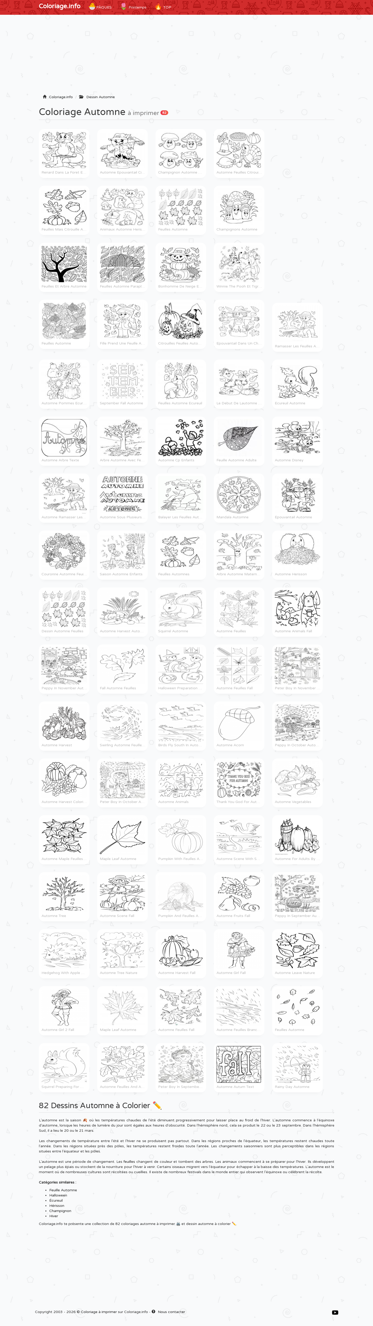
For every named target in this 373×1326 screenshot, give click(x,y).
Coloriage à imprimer (99, 1312)
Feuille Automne (63, 1190)
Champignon (60, 1211)
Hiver (53, 1216)
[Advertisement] (186, 56)
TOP (162, 6)
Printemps (132, 6)
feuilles (129, 1161)
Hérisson (56, 1205)
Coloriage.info (59, 6)
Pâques (100, 6)
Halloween (58, 1195)
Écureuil (56, 1200)
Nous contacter (168, 1312)
